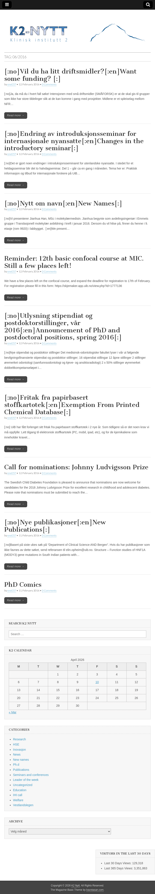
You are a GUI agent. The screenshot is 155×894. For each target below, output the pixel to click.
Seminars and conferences (31, 775)
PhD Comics (22, 584)
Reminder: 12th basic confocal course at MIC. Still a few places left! (74, 262)
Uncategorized (22, 785)
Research (19, 739)
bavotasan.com (95, 889)
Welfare (18, 800)
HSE (16, 744)
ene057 (11, 84)
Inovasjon (19, 749)
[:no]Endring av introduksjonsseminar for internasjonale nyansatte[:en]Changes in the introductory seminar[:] (74, 141)
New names (21, 759)
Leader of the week (25, 780)
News (17, 754)
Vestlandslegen (23, 805)
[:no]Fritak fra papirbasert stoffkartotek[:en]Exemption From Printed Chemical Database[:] (72, 405)
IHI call (17, 795)
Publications (21, 769)
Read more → (15, 115)
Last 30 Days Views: (118, 863)
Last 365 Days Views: (119, 868)
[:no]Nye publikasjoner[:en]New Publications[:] (55, 525)
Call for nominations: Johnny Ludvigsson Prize (76, 467)
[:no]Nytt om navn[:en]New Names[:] (63, 203)
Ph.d (16, 764)
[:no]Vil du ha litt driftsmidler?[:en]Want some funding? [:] (70, 75)
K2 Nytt (75, 885)
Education (19, 790)
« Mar (12, 712)
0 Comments (49, 84)
